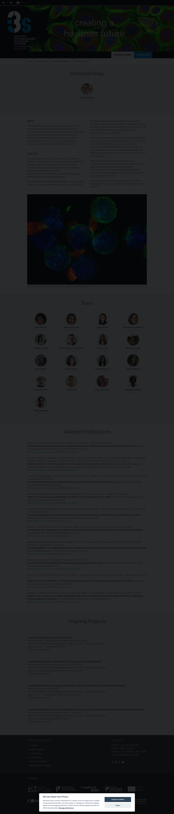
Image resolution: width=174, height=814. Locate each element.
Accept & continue (117, 799)
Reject (118, 805)
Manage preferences (66, 808)
